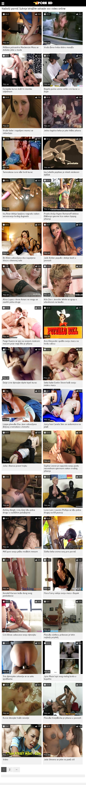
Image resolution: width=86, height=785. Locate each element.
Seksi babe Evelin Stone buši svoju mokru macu (60, 384)
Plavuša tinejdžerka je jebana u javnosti (62, 718)
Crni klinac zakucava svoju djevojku (19, 634)
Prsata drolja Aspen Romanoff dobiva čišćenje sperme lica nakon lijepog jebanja (61, 216)
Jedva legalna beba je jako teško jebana (62, 130)
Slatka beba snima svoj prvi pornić (60, 551)
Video (5, 759)
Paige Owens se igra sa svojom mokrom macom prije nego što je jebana (21, 342)
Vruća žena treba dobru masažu (59, 47)
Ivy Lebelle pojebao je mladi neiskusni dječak (61, 173)
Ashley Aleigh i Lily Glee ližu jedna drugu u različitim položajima (19, 511)
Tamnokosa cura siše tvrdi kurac (18, 172)
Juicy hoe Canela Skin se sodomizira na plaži (62, 425)
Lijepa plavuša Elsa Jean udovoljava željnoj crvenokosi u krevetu (20, 425)
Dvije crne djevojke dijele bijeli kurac (20, 382)
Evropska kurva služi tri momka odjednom (17, 90)
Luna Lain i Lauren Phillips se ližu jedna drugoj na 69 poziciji (62, 511)
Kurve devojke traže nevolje (16, 718)
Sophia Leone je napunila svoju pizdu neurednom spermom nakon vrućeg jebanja (61, 468)
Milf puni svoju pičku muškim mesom (20, 551)
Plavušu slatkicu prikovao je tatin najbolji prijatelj (59, 636)
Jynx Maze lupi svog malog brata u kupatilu (60, 677)
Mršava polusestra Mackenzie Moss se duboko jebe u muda (21, 48)
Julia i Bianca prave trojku (15, 466)
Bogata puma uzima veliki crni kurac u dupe (62, 90)
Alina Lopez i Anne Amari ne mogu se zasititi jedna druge (20, 300)
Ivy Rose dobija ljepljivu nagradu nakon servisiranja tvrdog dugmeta (21, 215)
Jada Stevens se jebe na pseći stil (59, 759)
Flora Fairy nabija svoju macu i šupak (61, 593)
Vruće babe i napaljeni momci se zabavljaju (18, 131)
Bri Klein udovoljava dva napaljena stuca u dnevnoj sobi (19, 259)
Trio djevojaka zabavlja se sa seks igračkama (18, 677)
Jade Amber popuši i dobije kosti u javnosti (60, 259)
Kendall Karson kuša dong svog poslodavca (17, 594)
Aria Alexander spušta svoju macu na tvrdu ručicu (61, 342)
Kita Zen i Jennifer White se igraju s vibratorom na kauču (60, 300)
